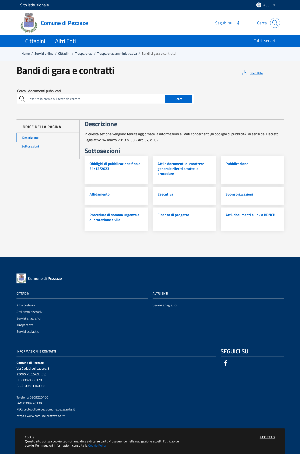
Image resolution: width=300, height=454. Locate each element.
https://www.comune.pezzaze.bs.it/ (40, 415)
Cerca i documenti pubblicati (39, 91)
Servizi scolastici (28, 331)
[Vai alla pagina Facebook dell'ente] (236, 23)
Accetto (267, 437)
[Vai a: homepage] (56, 22)
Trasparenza (24, 324)
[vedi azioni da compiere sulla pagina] (252, 73)
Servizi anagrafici (28, 318)
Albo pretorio (25, 305)
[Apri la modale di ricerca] (275, 23)
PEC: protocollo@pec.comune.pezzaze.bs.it (45, 409)
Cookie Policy (97, 445)
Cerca (178, 98)
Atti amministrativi (29, 311)
